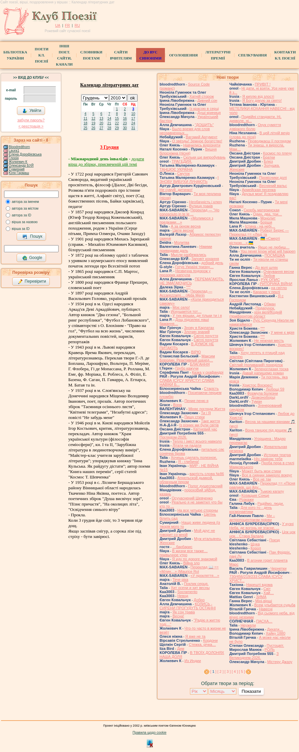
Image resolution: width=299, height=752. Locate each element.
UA (57, 25)
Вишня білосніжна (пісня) (188, 151)
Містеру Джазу (279, 662)
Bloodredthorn (19, 147)
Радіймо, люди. (270, 503)
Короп (256, 548)
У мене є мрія (283, 332)
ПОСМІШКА (274, 255)
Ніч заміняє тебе (268, 459)
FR (67, 25)
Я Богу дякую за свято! (262, 100)
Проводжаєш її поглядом (269, 141)
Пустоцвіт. (275, 645)
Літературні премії (217, 55)
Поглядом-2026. (173, 437)
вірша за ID (20, 229)
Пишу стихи (195, 417)
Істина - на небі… (260, 226)
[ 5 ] (242, 671)
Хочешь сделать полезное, (194, 457)
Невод (182, 596)
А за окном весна (185, 226)
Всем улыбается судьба (274, 605)
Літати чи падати (186, 445)
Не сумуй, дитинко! (175, 190)
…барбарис (182, 547)
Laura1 (14, 150)
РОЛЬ (269, 650)
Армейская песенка (259, 190)
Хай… (268, 593)
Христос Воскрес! (257, 385)
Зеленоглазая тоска (271, 369)
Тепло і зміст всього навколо (197, 441)
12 (93, 118)
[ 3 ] (228, 671)
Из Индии (193, 661)
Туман (256, 401)
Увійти (31, 111)
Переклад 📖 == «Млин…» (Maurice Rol (189, 569)
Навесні (266, 609)
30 (125, 128)
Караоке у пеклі (266, 292)
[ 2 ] (220, 671)
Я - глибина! (188, 462)
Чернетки (278, 568)
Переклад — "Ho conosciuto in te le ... (189, 212)
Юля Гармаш (19, 173)
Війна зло (191, 563)
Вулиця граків (201, 206)
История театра (277, 455)
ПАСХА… (264, 621)
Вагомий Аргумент (201, 137)
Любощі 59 (275, 389)
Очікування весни (278, 271)
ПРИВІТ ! (262, 84)
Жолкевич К (18, 162)
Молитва (181, 242)
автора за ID (21, 215)
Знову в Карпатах (199, 328)
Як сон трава (183, 612)
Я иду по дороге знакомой (194, 559)
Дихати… (275, 629)
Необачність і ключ (205, 202)
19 (93, 123)
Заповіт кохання (205, 259)
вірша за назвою (25, 222)
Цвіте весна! (183, 230)
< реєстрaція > (30, 126)
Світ (267, 589)
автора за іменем (25, 202)
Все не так (262, 479)
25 (85, 128)
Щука (255, 544)
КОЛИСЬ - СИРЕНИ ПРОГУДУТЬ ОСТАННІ (187, 606)
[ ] (213, 671)
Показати (251, 691)
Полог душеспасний (205, 486)
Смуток (183, 173)
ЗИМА (261, 597)
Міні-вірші (263, 601)
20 (101, 123)
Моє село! (181, 307)
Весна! (178, 616)
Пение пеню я (197, 401)
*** (188, 287)
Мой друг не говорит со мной (187, 532)
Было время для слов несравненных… (184, 131)
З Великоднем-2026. (254, 656)
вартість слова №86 (207, 474)
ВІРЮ (196, 352)
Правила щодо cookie (150, 732)
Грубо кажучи (186, 368)
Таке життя (210, 421)
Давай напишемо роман (263, 373)
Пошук (32, 236)
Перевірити (32, 281)
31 (133, 128)
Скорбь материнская (262, 210)
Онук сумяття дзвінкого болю (255, 127)
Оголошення (183, 55)
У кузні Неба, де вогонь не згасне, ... (261, 526)
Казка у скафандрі (207, 372)
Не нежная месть (269, 340)
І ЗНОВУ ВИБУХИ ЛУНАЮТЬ (188, 179)
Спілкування (252, 55)
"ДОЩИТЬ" (204, 125)
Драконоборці (263, 397)
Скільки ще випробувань (204, 157)
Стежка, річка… (202, 644)
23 (125, 123)
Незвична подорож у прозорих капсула (185, 273)
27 (101, 128)
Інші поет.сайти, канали (64, 55)
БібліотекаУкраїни (15, 55)
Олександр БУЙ (21, 165)
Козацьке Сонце (255, 495)
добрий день (212, 263)
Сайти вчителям (121, 55)
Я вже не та (195, 636)
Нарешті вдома (259, 585)
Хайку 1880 (275, 633)
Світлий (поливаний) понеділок (256, 365)
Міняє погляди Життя (206, 409)
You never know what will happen (267, 251)
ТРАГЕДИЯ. (182, 161)
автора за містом (25, 208)
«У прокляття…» (205, 575)
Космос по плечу (277, 153)
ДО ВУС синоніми (151, 55)
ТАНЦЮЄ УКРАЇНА (176, 169)
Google (32, 258)
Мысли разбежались (188, 255)
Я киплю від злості (258, 96)
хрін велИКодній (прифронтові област (255, 314)
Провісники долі (273, 177)
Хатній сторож (202, 96)
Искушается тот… (186, 311)
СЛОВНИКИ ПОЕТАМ (91, 55)
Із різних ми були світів (198, 425)
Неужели (248, 625)
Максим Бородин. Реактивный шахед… (187, 358)
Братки (269, 157)
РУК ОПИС (270, 280)
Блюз (268, 161)
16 (125, 118)
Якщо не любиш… (274, 247)
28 (109, 128)
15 (117, 118)
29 (117, 128)
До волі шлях (266, 267)
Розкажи (246, 499)
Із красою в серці (204, 109)
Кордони (210, 640)
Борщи (266, 222)
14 (109, 118)
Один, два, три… (267, 214)
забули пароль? (30, 120)
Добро (199, 600)
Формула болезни (262, 393)
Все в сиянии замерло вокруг (267, 475)
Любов (269, 276)
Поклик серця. (196, 584)
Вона (177, 405)
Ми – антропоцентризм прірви (252, 518)
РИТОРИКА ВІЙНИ (276, 284)
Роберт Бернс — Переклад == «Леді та (259, 232)
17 (133, 118)
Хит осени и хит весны (190, 588)
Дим (180, 649)
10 (133, 114)
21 (109, 123)
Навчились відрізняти (201, 145)
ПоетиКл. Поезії (41, 55)
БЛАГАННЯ (200, 364)
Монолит (268, 218)
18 (85, 123)
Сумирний (17, 169)
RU (77, 25)
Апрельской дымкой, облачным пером (186, 480)
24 (133, 123)
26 (93, 128)
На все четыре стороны (197, 510)
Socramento (187, 592)
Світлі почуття (206, 336)
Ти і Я (206, 413)
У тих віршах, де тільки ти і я (197, 315)
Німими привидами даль (185, 248)
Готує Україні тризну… (194, 267)
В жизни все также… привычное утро (183, 553)
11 (85, 118)
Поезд (274, 540)
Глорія (14, 158)
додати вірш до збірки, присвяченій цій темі (106, 161)
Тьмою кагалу (272, 491)
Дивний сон (207, 100)
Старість (211, 388)
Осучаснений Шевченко (192, 498)
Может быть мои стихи (261, 471)
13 (101, 118)
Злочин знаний (197, 332)
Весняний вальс (273, 186)
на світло (279, 288)
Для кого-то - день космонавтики (250, 510)
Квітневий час (205, 429)
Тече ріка (180, 580)
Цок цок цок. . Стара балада (262, 534)
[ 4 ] (235, 671)
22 (117, 123)
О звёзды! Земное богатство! (197, 141)
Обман (270, 304)
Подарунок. (265, 308)
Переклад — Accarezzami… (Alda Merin (185, 293)
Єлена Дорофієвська (25, 154)
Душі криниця (209, 113)
